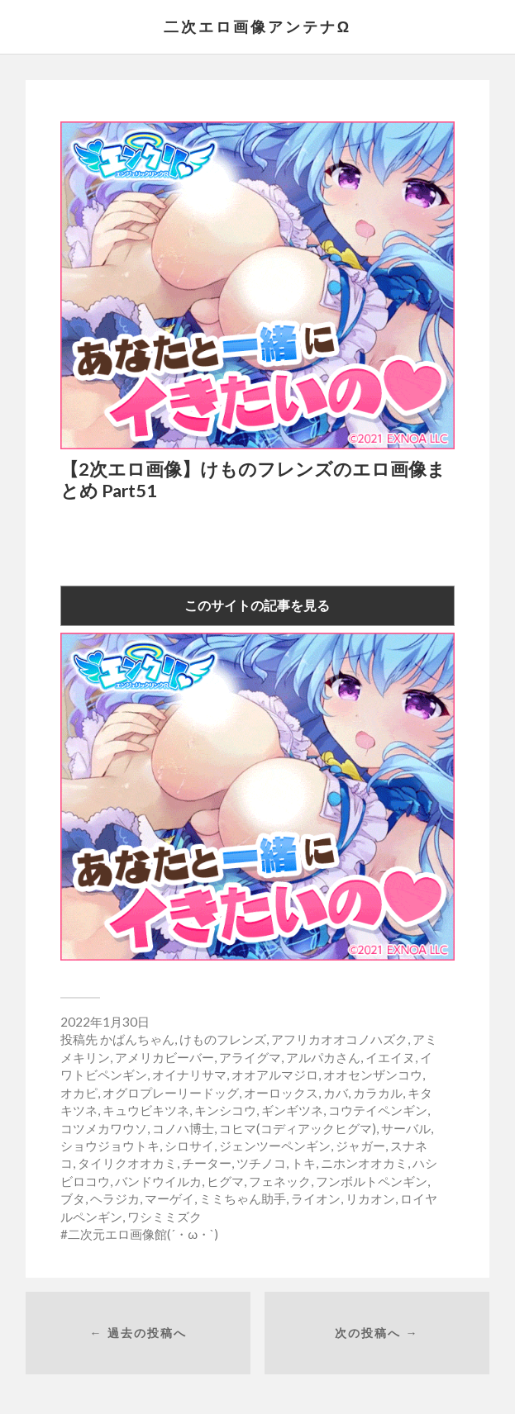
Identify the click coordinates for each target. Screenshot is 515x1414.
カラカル (378, 1092)
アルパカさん (323, 1057)
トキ (303, 1162)
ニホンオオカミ (364, 1162)
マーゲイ (169, 1198)
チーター (206, 1162)
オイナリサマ (189, 1074)
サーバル (406, 1128)
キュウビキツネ (146, 1110)
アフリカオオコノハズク (339, 1039)
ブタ (72, 1198)
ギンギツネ (292, 1110)
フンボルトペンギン (371, 1181)
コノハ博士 (183, 1128)
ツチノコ (261, 1162)
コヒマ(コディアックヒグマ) (297, 1128)
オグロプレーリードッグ (171, 1092)
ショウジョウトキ (110, 1145)
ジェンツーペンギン (275, 1145)
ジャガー (360, 1145)
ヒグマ (225, 1181)
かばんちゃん (137, 1039)
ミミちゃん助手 (242, 1198)
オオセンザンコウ (372, 1074)
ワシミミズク (164, 1216)
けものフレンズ (222, 1039)
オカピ (79, 1092)
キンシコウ (225, 1110)
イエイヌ (390, 1057)
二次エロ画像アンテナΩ (257, 26)
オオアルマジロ (274, 1074)
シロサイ (189, 1145)
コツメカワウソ (103, 1128)
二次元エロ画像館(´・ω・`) (143, 1234)
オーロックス (281, 1092)
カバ (335, 1092)
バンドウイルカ (158, 1181)
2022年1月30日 (105, 1021)
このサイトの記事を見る (257, 605)
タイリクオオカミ (127, 1162)
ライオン (316, 1198)
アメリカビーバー (164, 1057)
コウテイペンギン (377, 1110)
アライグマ (250, 1057)
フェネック (280, 1181)
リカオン (370, 1198)
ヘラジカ (115, 1198)
